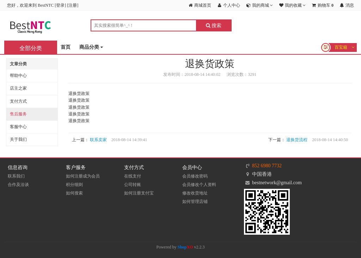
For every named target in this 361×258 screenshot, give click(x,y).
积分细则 (74, 184)
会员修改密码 (195, 176)
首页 (66, 47)
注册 (72, 5)
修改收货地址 (195, 193)
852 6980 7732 (267, 165)
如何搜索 (74, 193)
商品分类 (91, 47)
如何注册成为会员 (83, 176)
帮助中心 (18, 75)
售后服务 (18, 114)
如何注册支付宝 (139, 193)
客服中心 (18, 126)
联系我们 (16, 176)
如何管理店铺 (195, 201)
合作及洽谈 (18, 184)
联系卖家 (98, 139)
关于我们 (18, 139)
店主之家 (18, 88)
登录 (60, 5)
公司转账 (132, 184)
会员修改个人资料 (199, 184)
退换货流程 (296, 139)
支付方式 (18, 101)
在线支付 (132, 176)
